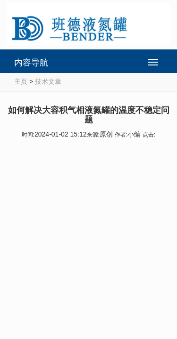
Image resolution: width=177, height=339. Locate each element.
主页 (20, 81)
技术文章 (48, 81)
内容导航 (31, 62)
